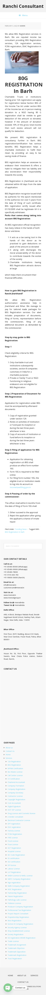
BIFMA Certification (15, 768)
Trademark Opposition (17, 952)
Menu (25, 15)
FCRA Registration (15, 834)
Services (9, 758)
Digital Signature (14, 806)
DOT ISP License (14, 810)
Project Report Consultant (18, 913)
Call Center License (15, 775)
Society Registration (15, 934)
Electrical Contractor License (19, 820)
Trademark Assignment (17, 945)
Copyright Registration (16, 799)
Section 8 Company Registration (20, 924)
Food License (13, 841)
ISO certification (14, 862)
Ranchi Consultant (23, 6)
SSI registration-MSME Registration (21, 938)
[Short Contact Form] (23, 703)
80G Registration (14, 765)
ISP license (12, 865)
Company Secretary (15, 793)
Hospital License (14, 851)
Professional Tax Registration (19, 910)
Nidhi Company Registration (19, 886)
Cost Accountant (14, 803)
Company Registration (16, 789)
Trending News (21, 529)
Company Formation (16, 786)
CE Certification (14, 779)
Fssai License (13, 844)
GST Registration (14, 848)
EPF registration (14, 824)
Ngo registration (14, 882)
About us (9, 747)
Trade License (13, 941)
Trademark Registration (17, 955)
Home (8, 754)
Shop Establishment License (19, 931)
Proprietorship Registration (18, 917)
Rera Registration (14, 920)
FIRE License (13, 837)
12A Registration (14, 761)
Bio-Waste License (15, 772)
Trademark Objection (16, 948)
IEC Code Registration (16, 855)
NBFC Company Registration (19, 879)
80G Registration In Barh (14, 532)
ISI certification (13, 858)
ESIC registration (14, 827)
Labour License (14, 869)
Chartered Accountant (16, 782)
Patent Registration (15, 896)
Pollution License (14, 903)
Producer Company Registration (20, 906)
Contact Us (10, 751)
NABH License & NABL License (20, 875)
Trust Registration (15, 958)
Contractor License (15, 796)
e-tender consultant (15, 817)
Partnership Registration (17, 893)
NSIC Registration (15, 889)
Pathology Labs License (17, 900)
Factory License (14, 831)
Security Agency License (17, 927)
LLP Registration (14, 872)
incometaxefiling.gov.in (20, 487)
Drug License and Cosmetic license (21, 813)
